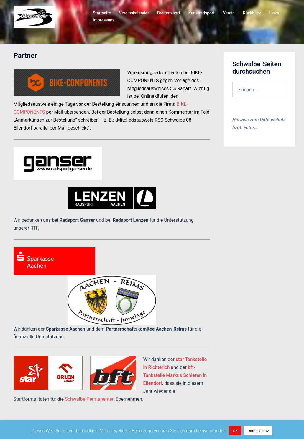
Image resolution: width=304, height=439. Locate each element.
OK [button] (235, 431)
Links (274, 13)
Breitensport (168, 13)
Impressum (103, 20)
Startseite (102, 13)
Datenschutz (258, 431)
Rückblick (252, 13)
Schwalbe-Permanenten (90, 399)
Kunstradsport (201, 13)
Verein (229, 13)
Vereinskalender (134, 13)
